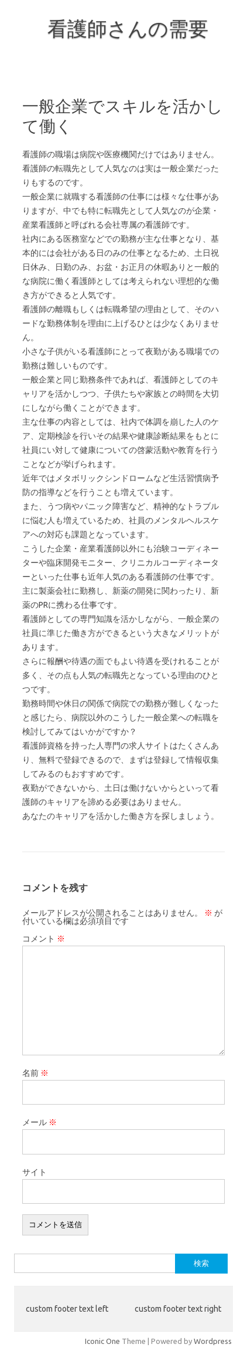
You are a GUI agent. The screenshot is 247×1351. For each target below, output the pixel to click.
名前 (35, 1073)
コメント (43, 938)
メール (39, 1122)
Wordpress (213, 1341)
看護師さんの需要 (127, 28)
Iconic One (102, 1341)
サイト (34, 1172)
